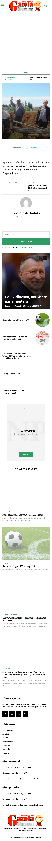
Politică (6, 511)
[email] (26, 234)
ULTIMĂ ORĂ (7, 668)
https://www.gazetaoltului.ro (26, 217)
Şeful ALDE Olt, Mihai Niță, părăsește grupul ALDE (37, 187)
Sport (5, 563)
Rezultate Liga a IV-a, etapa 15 (15, 320)
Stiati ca (26, 73)
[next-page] (45, 258)
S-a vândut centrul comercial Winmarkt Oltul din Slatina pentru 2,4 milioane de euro (16, 356)
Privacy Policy (27, 247)
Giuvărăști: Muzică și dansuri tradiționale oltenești (15, 338)
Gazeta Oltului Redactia (10, 78)
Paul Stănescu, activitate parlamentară (26, 299)
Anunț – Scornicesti (11, 374)
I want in (26, 241)
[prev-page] (41, 258)
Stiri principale (9, 614)
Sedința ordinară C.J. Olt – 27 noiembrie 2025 (15, 392)
